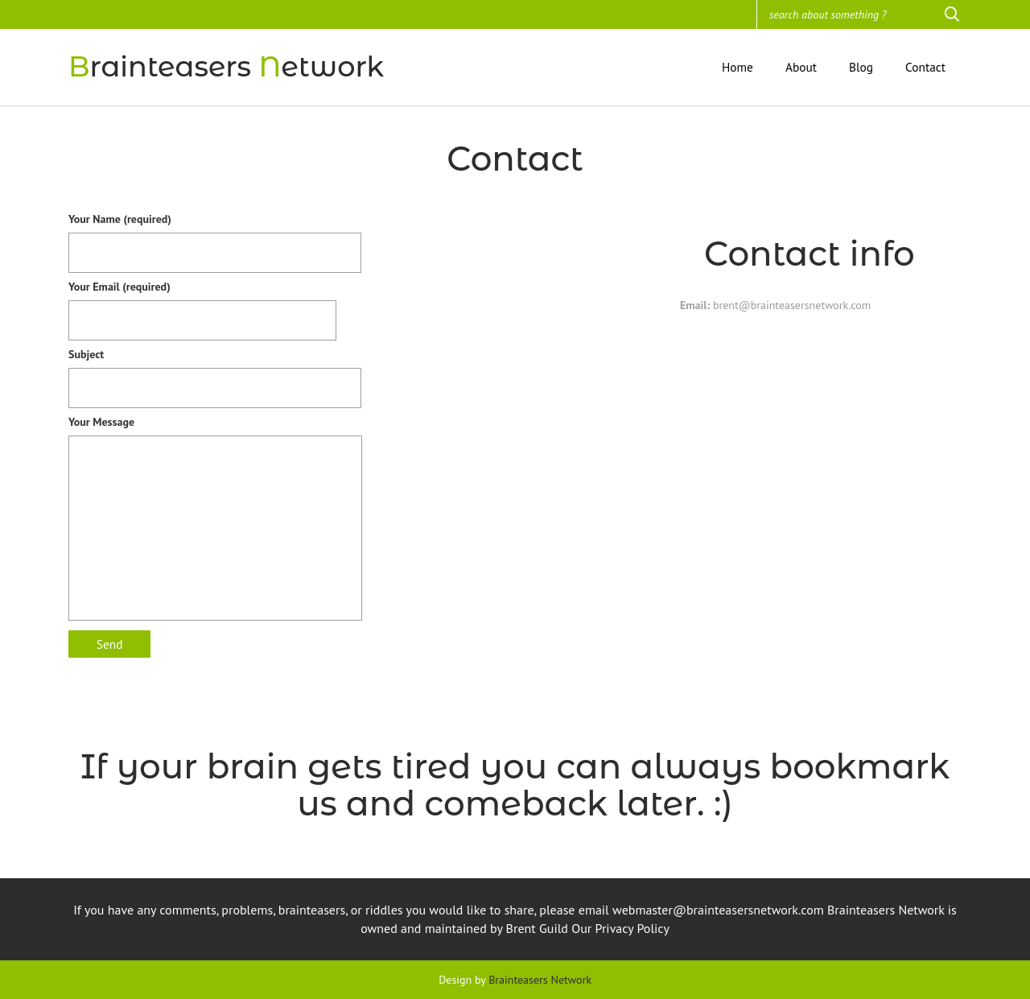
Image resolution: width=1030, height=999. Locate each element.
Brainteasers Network (539, 979)
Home (737, 67)
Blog (861, 67)
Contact (925, 67)
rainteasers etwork (226, 66)
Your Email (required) (202, 303)
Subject (214, 371)
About (801, 67)
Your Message (215, 522)
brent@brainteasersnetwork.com (790, 305)
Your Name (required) (214, 236)
